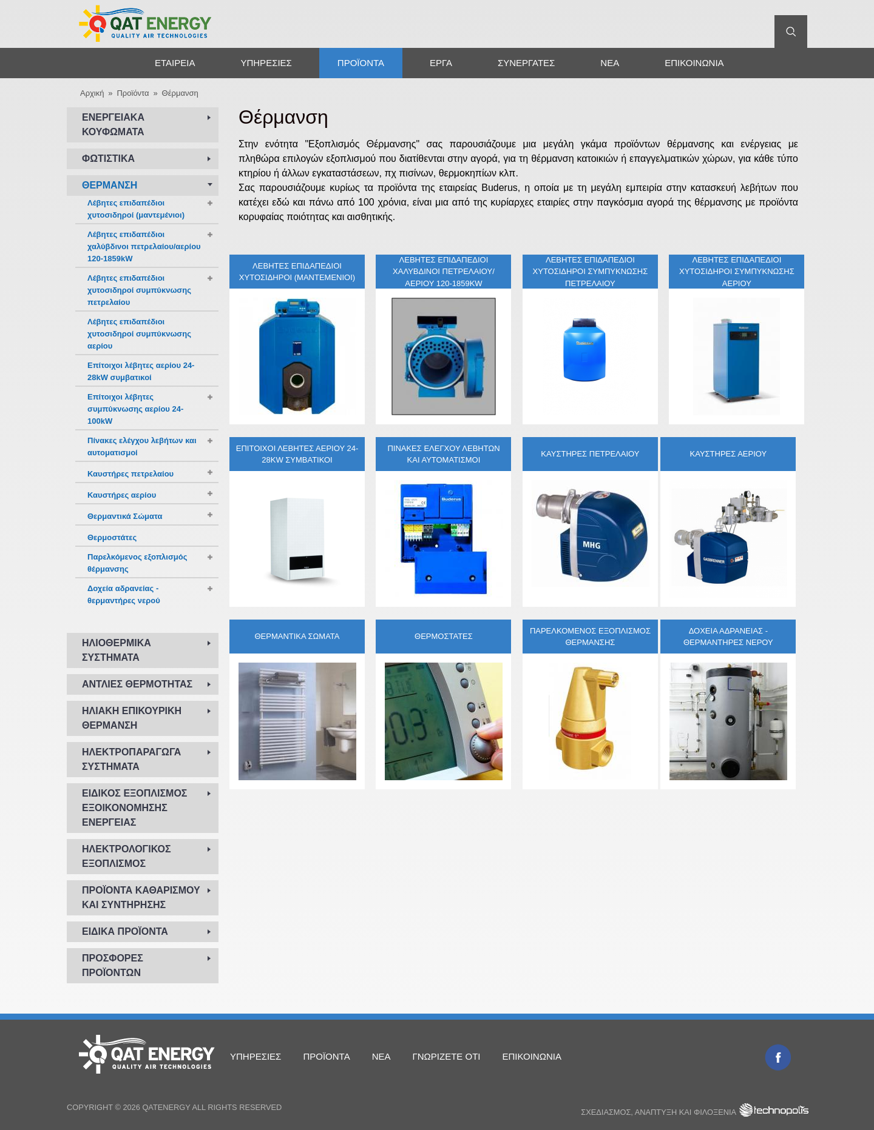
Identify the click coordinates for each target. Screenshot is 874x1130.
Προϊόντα (360, 63)
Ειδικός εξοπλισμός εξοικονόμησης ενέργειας (134, 807)
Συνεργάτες (526, 63)
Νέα (609, 63)
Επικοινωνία (694, 63)
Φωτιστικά (108, 158)
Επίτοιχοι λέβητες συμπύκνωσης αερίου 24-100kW (135, 409)
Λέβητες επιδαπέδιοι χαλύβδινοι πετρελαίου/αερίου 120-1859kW (444, 271)
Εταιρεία (175, 63)
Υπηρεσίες (265, 63)
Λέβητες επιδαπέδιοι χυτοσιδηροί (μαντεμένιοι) (297, 271)
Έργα (441, 63)
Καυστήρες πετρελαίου (590, 453)
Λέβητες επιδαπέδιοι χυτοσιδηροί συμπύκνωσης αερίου (736, 271)
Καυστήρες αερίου (728, 453)
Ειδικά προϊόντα (125, 931)
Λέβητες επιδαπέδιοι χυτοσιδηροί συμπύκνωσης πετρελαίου (590, 271)
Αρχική (101, 63)
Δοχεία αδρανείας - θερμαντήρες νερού (728, 636)
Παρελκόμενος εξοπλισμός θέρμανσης (590, 636)
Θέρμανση (180, 93)
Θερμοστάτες (444, 636)
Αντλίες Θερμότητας (137, 684)
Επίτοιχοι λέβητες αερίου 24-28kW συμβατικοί (297, 453)
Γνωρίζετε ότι (446, 1056)
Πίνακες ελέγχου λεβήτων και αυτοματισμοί (443, 453)
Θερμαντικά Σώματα (296, 636)
